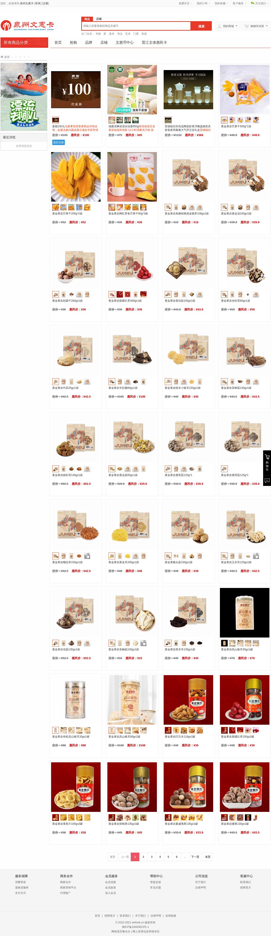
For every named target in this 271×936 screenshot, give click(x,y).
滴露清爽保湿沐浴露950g (131, 130)
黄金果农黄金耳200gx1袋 (123, 562)
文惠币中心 (125, 42)
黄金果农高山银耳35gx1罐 (237, 649)
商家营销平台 (68, 887)
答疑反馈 (155, 882)
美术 (111, 33)
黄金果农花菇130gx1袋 (66, 649)
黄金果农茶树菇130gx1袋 (236, 387)
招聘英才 (245, 887)
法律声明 (200, 887)
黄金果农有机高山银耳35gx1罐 (70, 736)
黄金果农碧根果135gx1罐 (123, 823)
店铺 (104, 42)
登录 (38, 3)
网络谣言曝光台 (120, 931)
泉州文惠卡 (27, 3)
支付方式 (20, 893)
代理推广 (65, 893)
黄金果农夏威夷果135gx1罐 (181, 823)
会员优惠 (110, 882)
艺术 (128, 33)
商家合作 (65, 882)
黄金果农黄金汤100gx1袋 (236, 213)
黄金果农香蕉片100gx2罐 (67, 823)
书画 (98, 33)
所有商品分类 (16, 42)
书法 (119, 33)
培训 (144, 33)
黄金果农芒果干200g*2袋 (67, 213)
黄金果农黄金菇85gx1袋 (123, 475)
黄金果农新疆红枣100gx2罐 (237, 736)
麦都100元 (75, 130)
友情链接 (170, 915)
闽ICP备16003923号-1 (135, 927)
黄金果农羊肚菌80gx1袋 (123, 387)
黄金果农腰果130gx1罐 (235, 823)
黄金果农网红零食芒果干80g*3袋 (128, 213)
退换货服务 (22, 887)
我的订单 (202, 3)
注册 (45, 3)
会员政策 (110, 887)
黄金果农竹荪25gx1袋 (65, 387)
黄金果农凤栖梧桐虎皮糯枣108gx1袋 (187, 213)
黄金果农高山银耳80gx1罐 (124, 736)
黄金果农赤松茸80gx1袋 (235, 300)
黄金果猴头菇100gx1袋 (178, 562)
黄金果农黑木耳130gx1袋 (180, 649)
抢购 (73, 42)
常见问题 (155, 887)
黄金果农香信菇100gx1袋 (180, 300)
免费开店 (184, 3)
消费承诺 (20, 882)
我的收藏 (220, 3)
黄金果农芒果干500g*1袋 (236, 126)
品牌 (88, 42)
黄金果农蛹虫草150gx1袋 (67, 562)
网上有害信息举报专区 (146, 931)
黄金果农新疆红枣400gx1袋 (125, 300)
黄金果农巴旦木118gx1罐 (180, 736)
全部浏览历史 (24, 146)
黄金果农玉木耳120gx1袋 (236, 562)
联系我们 (245, 882)
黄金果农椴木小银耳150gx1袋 (183, 387)
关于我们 (200, 882)
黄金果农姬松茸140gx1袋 (67, 475)
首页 (58, 42)
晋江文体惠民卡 (154, 42)
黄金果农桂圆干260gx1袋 (67, 300)
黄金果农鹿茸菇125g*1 (178, 475)
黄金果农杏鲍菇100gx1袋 (123, 649)
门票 (136, 33)
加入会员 (110, 893)
